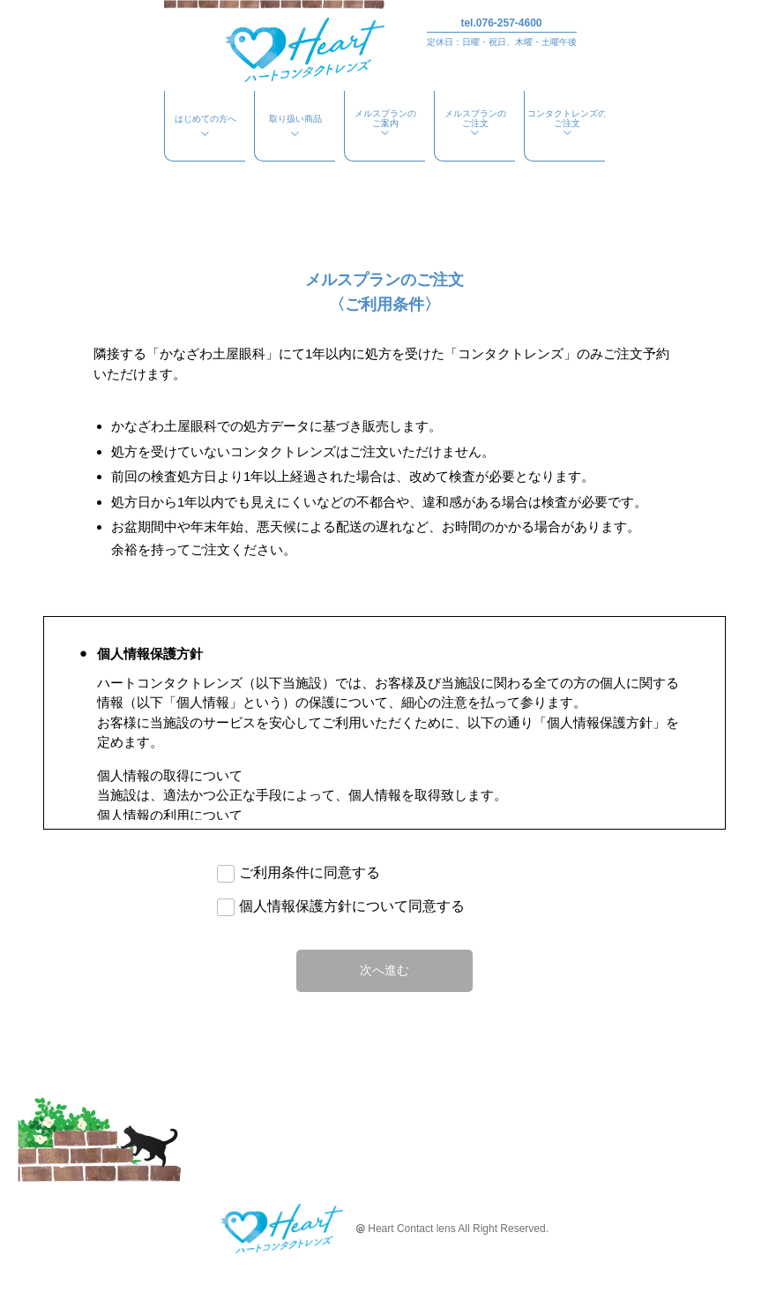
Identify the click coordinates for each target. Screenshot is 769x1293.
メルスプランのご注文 (475, 123)
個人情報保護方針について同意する (352, 905)
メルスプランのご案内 (385, 123)
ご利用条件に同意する (309, 872)
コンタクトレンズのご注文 (567, 123)
